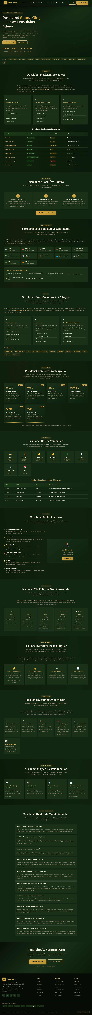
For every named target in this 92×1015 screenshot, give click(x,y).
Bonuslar (40, 2)
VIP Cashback (58, 995)
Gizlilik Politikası (42, 1012)
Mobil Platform (56, 59)
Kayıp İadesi (58, 987)
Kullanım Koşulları (50, 1012)
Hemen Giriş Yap (82, 2)
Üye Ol (72, 2)
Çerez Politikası (59, 1012)
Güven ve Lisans (72, 59)
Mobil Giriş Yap (67, 558)
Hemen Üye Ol (22, 42)
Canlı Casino (33, 2)
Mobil (53, 2)
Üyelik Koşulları (77, 995)
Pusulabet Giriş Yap (9, 42)
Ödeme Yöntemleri (46, 59)
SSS (62, 2)
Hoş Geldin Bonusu (59, 981)
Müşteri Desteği (81, 59)
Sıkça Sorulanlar (77, 984)
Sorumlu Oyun (77, 992)
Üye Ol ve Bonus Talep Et (46, 213)
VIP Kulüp (64, 59)
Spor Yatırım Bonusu (59, 984)
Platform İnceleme (12, 59)
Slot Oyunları (39, 987)
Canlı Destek (76, 981)
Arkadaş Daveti (58, 992)
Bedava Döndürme (59, 989)
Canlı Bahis (39, 989)
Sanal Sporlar (40, 992)
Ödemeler (47, 2)
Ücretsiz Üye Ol (55, 962)
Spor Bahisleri (25, 2)
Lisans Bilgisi (76, 989)
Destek (57, 2)
